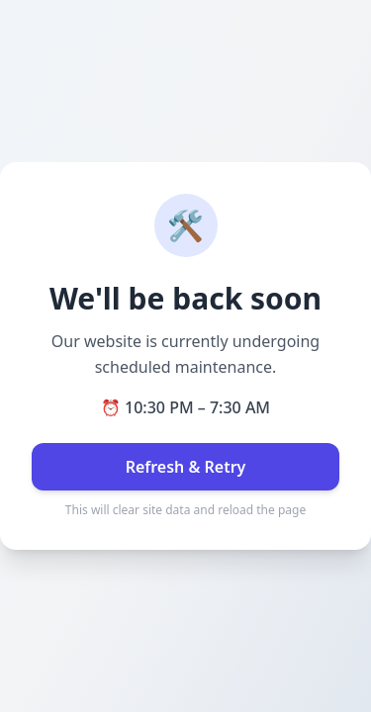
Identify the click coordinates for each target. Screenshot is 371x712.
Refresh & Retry (186, 467)
